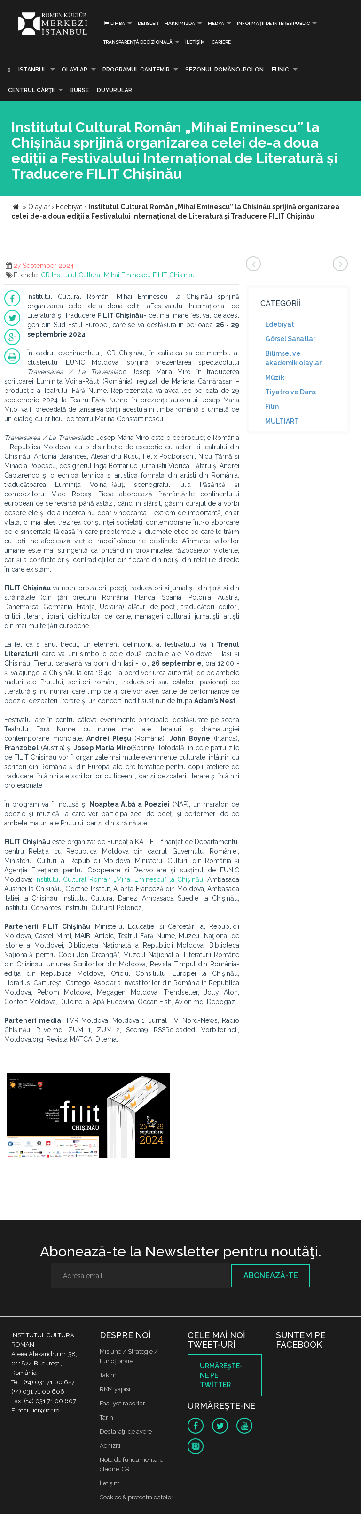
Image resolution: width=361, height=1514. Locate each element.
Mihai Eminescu (127, 275)
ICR (44, 275)
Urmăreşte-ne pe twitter (221, 1375)
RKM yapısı (115, 1389)
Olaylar (74, 69)
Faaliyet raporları (123, 1403)
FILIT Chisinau (174, 275)
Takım (108, 1375)
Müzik (274, 377)
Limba (114, 23)
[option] (88, 1116)
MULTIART (282, 421)
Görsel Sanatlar (290, 339)
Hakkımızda (180, 23)
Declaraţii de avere (126, 1431)
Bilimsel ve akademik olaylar (293, 358)
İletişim (195, 42)
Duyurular (114, 90)
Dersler (148, 23)
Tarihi (107, 1417)
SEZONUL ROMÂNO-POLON (224, 69)
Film (272, 406)
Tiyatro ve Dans (290, 392)
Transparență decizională (138, 42)
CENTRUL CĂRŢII (31, 90)
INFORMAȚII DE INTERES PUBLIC (273, 23)
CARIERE (221, 42)
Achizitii (111, 1445)
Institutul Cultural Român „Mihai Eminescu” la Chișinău (119, 879)
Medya (216, 23)
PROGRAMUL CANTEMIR (136, 69)
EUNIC (280, 69)
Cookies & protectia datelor (136, 1497)
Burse (79, 90)
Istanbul (32, 69)
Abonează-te (270, 1275)
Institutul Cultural (77, 275)
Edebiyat (279, 324)
